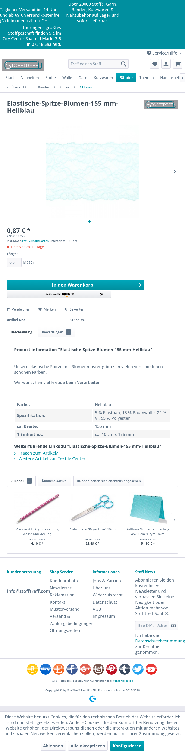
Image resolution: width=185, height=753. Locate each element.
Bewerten (74, 309)
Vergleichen (18, 309)
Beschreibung (21, 332)
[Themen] (146, 77)
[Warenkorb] (177, 64)
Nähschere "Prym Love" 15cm (93, 529)
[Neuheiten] (29, 77)
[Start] (9, 77)
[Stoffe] (50, 77)
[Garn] (83, 77)
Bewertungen (56, 332)
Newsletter (61, 588)
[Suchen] (124, 64)
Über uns (102, 588)
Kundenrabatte (64, 580)
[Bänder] (126, 77)
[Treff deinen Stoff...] (98, 64)
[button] (59, 296)
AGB (97, 609)
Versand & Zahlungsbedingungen (70, 619)
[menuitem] (98, 64)
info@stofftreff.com (28, 591)
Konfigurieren (127, 746)
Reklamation (62, 595)
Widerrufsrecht (108, 595)
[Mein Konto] (166, 64)
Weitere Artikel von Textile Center (49, 458)
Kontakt (57, 602)
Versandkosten (123, 681)
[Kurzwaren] (103, 77)
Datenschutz (105, 602)
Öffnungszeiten (65, 630)
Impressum (104, 616)
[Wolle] (67, 77)
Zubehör (21, 481)
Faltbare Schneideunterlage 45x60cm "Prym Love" (147, 531)
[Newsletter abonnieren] (173, 625)
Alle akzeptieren (88, 746)
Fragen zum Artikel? (36, 453)
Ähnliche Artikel (54, 481)
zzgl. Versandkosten (35, 241)
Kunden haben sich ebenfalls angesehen (109, 481)
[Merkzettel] (154, 64)
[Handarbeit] (170, 77)
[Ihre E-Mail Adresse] (152, 625)
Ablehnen (53, 746)
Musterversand (65, 609)
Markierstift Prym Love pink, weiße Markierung (37, 531)
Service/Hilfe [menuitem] (162, 53)
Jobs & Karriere (107, 580)
